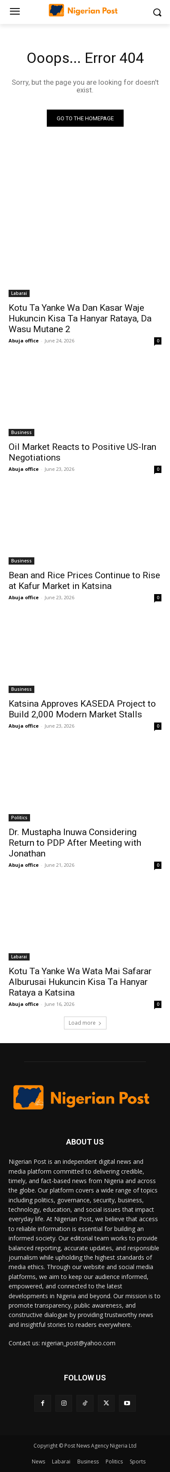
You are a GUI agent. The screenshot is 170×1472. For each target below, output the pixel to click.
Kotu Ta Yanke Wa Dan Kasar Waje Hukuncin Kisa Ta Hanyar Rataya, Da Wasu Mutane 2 (80, 318)
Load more (85, 1022)
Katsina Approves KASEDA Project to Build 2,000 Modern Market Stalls (82, 709)
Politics (19, 818)
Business (21, 432)
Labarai (19, 293)
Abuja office (24, 340)
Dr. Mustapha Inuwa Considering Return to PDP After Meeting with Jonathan (75, 843)
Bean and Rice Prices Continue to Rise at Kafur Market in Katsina (84, 580)
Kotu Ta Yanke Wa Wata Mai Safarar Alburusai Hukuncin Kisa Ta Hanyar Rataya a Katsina (80, 982)
